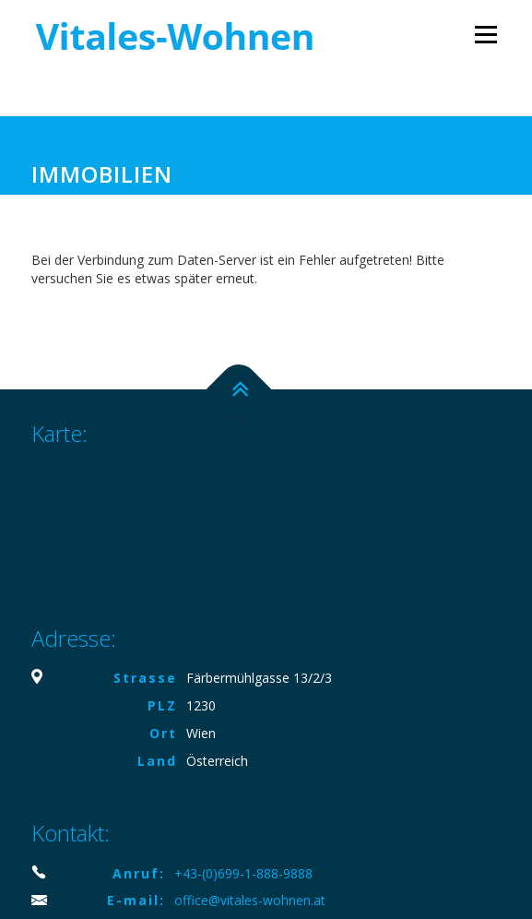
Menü (485, 34)
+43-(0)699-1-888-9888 (243, 873)
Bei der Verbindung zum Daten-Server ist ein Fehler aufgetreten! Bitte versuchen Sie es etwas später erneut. (237, 269)
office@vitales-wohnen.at (249, 900)
